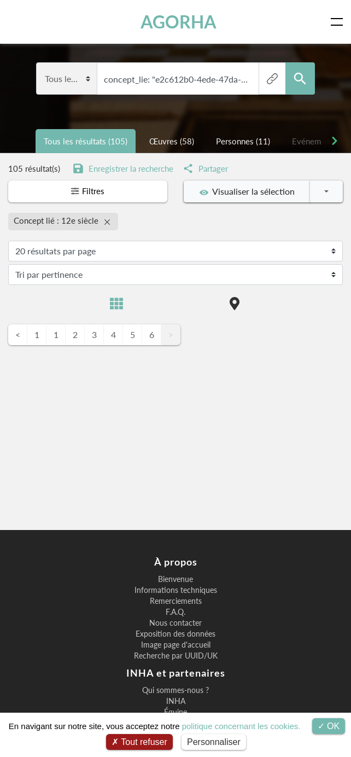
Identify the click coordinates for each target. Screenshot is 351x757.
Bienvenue (175, 579)
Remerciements (176, 601)
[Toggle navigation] (339, 22)
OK (329, 726)
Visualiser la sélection (247, 191)
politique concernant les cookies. (241, 726)
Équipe (175, 712)
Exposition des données (175, 634)
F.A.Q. (175, 612)
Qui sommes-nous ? (175, 690)
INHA (175, 701)
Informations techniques (175, 590)
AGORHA (179, 21)
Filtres (88, 191)
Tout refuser (139, 742)
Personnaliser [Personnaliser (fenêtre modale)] (214, 742)
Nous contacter (175, 623)
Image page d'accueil (175, 645)
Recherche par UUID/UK (176, 656)
